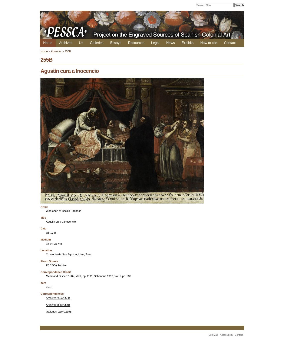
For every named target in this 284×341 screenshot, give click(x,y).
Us (81, 43)
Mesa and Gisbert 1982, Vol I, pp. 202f (69, 276)
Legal (155, 43)
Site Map (213, 335)
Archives (65, 43)
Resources (136, 43)
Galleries (96, 43)
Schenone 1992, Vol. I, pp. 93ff (112, 276)
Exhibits (188, 43)
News (170, 43)
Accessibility (226, 335)
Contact (230, 43)
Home (47, 43)
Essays (115, 43)
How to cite (208, 43)
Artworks (56, 51)
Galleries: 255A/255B (59, 311)
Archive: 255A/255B (58, 298)
